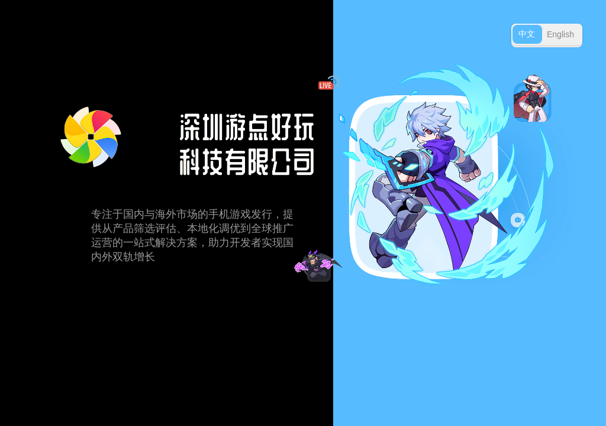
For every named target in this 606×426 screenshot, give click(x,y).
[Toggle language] (546, 34)
